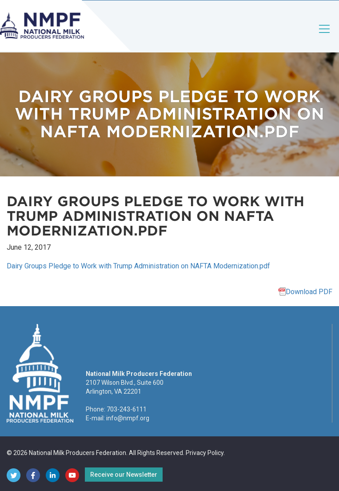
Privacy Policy (204, 452)
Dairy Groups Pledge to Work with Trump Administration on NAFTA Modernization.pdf (138, 266)
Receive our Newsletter (123, 474)
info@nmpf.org (127, 418)
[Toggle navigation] (325, 36)
